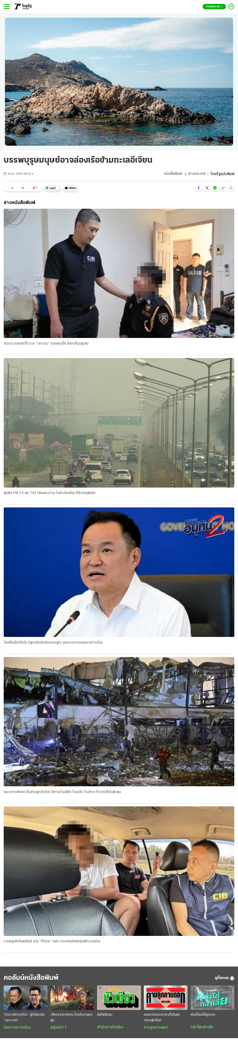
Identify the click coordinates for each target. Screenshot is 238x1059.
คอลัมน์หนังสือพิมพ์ (33, 978)
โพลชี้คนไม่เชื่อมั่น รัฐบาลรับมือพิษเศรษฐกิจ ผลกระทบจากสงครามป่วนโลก (53, 643)
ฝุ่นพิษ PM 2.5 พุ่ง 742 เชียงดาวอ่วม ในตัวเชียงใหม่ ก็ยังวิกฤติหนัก (49, 493)
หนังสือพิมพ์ (173, 174)
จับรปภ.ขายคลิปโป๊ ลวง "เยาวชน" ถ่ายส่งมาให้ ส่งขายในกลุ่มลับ (46, 344)
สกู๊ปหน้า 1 (58, 1028)
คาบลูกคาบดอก (156, 1028)
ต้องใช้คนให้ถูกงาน (203, 1015)
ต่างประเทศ (197, 174)
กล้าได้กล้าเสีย (202, 1028)
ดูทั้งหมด (224, 979)
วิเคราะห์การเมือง (17, 1028)
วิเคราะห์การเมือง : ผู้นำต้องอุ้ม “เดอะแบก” (24, 1018)
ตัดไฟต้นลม (104, 1015)
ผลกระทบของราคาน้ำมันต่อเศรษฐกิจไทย (162, 1018)
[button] (198, 188)
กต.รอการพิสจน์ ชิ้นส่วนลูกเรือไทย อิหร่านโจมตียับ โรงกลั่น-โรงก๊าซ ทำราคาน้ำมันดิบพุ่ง (62, 792)
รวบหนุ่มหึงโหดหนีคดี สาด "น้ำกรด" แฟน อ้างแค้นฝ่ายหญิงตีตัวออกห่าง (52, 942)
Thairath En (214, 6)
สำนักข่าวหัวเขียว (110, 1028)
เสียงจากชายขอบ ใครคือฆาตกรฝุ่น (71, 1018)
